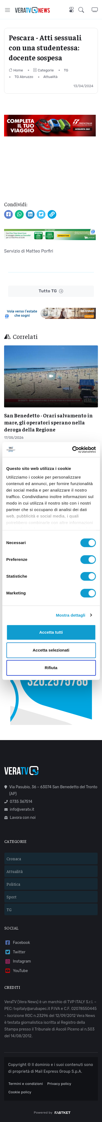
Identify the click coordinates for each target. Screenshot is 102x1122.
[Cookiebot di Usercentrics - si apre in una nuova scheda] (73, 449)
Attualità (50, 77)
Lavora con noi (20, 817)
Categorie (43, 70)
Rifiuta (51, 667)
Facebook (17, 942)
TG (66, 70)
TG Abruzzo (23, 77)
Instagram (17, 961)
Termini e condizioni (25, 1084)
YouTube (16, 970)
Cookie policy (19, 1092)
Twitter (14, 952)
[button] (85, 10)
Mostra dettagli (70, 615)
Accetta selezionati (51, 650)
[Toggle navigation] (7, 10)
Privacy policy (59, 1084)
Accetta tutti (51, 632)
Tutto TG (51, 291)
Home (16, 70)
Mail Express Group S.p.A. (58, 1071)
